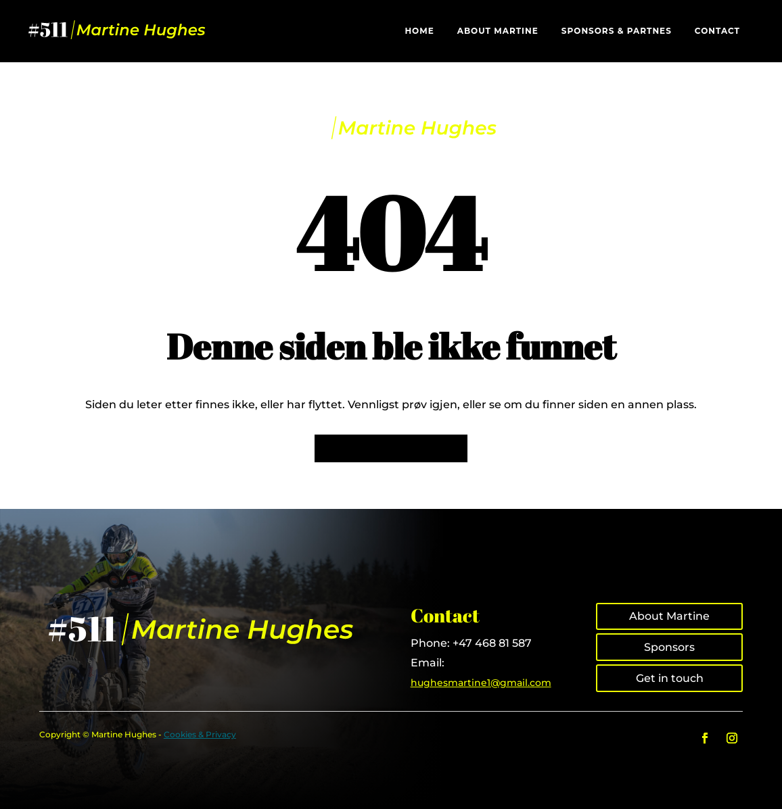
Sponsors (669, 647)
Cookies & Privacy (200, 734)
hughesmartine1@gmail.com (481, 683)
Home (419, 31)
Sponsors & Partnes (616, 31)
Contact (717, 31)
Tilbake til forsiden (391, 448)
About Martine (497, 31)
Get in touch (670, 678)
